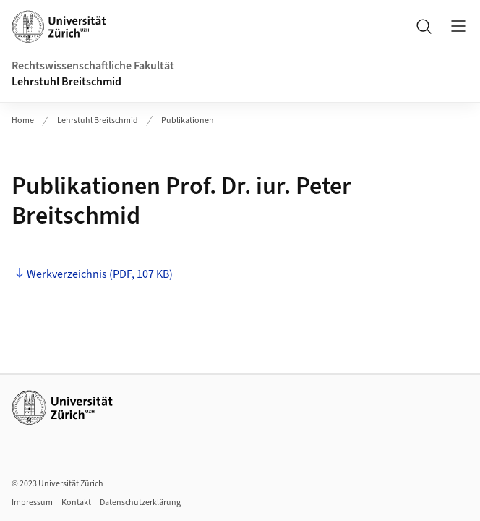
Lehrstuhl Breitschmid (66, 82)
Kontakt (76, 502)
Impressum (32, 502)
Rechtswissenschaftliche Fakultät (93, 66)
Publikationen (187, 120)
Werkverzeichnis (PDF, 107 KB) (100, 274)
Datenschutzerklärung (140, 502)
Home (23, 120)
